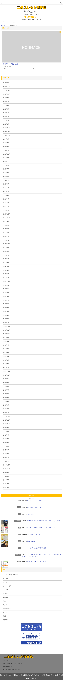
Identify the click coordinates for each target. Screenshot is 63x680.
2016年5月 (6, 397)
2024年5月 (6, 146)
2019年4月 (6, 266)
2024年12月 (6, 128)
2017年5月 (6, 352)
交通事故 (5, 593)
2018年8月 (6, 296)
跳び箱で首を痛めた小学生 (34, 507)
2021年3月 (6, 202)
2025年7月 (6, 101)
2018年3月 (6, 315)
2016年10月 (6, 379)
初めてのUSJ (31, 541)
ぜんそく (5, 578)
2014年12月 (6, 461)
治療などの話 (18, 554)
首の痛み (19, 507)
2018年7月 (6, 300)
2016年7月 (6, 390)
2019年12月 (6, 236)
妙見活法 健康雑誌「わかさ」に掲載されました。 (41, 527)
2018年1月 (6, 322)
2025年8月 (6, 98)
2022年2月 (6, 191)
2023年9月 (6, 165)
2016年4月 (6, 401)
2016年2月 (6, 409)
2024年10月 (6, 135)
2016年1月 (6, 412)
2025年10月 (6, 94)
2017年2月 (6, 364)
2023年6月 (6, 173)
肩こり (5, 612)
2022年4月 (6, 187)
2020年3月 (6, 229)
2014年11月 (6, 465)
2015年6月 (6, 439)
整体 (20, 527)
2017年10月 (6, 334)
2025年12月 (6, 86)
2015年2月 (6, 454)
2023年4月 (6, 176)
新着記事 (31, 498)
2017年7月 (6, 345)
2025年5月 (6, 109)
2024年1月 (6, 150)
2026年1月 (6, 83)
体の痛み (5, 597)
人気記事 (31, 495)
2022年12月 (6, 180)
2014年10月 (6, 468)
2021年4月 (6, 199)
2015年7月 (6, 435)
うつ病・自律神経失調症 (10, 575)
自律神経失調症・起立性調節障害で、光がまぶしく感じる (43, 521)
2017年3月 (6, 360)
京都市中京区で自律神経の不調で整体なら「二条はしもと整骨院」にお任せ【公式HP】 (34, 675)
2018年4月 (6, 311)
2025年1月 (6, 124)
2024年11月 (6, 131)
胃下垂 (19, 534)
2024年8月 (6, 143)
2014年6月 (6, 483)
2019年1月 (6, 277)
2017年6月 (6, 349)
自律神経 (5, 620)
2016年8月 (6, 386)
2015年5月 (6, 442)
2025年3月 (6, 116)
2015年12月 (6, 416)
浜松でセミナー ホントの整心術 (36, 561)
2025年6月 (6, 105)
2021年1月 (6, 210)
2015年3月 (6, 450)
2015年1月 (6, 457)
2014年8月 (6, 476)
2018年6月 (6, 304)
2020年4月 (6, 225)
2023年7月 (6, 169)
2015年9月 (6, 427)
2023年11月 (6, 158)
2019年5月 (6, 262)
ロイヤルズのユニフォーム (34, 500)
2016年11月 (6, 375)
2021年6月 (6, 195)
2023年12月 (6, 154)
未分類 (19, 500)
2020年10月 (6, 217)
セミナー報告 (7, 586)
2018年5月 (6, 307)
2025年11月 (6, 90)
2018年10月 (6, 289)
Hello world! (30, 514)
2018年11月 (6, 285)
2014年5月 (6, 487)
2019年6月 (6, 259)
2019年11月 (6, 240)
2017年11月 (6, 330)
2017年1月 (6, 367)
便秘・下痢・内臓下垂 (33, 534)
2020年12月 (6, 214)
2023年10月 (6, 161)
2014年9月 (6, 472)
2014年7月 (6, 480)
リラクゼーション (8, 590)
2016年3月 (6, 405)
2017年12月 (6, 326)
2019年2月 (6, 274)
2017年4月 (6, 356)
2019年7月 (6, 255)
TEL (60, 2)
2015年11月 (6, 420)
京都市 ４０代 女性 (10, 64)
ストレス (19, 561)
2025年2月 (6, 120)
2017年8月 (6, 341)
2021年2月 (6, 206)
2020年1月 (6, 233)
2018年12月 (6, 281)
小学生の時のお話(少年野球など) (36, 548)
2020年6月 (6, 221)
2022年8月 (6, 184)
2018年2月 (6, 319)
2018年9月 (6, 292)
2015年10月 (6, 424)
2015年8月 (6, 431)
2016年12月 (6, 371)
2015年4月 (6, 446)
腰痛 (4, 616)
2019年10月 (6, 244)
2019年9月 (6, 247)
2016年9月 (6, 382)
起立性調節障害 (18, 520)
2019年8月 (6, 251)
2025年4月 (6, 113)
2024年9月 (6, 139)
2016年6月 (6, 394)
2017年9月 (6, 337)
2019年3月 (6, 270)
